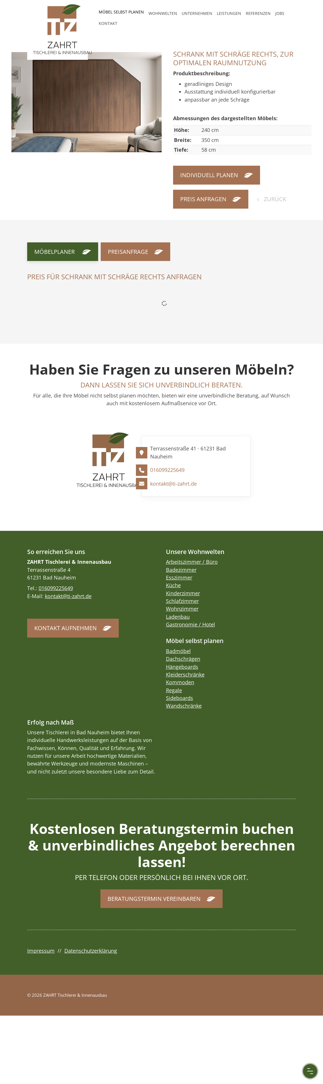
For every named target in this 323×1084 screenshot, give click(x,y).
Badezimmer (181, 569)
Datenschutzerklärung (90, 950)
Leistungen (229, 13)
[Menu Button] (310, 1071)
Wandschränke (184, 705)
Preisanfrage (128, 252)
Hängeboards (182, 666)
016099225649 (167, 469)
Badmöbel (178, 651)
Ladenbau (178, 616)
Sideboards (179, 698)
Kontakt (108, 23)
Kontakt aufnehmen (65, 628)
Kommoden (180, 682)
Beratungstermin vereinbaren (154, 899)
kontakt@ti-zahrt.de (173, 483)
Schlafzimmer (182, 601)
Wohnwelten (162, 13)
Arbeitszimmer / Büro (192, 561)
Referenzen (258, 13)
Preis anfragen (203, 199)
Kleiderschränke (185, 674)
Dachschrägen (183, 658)
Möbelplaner (54, 252)
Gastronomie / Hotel (190, 624)
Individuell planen (209, 175)
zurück (274, 199)
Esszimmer (179, 577)
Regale (174, 690)
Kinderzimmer (183, 593)
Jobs (279, 13)
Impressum (41, 950)
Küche (173, 585)
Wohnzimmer (182, 608)
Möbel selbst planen (121, 12)
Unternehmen (197, 13)
